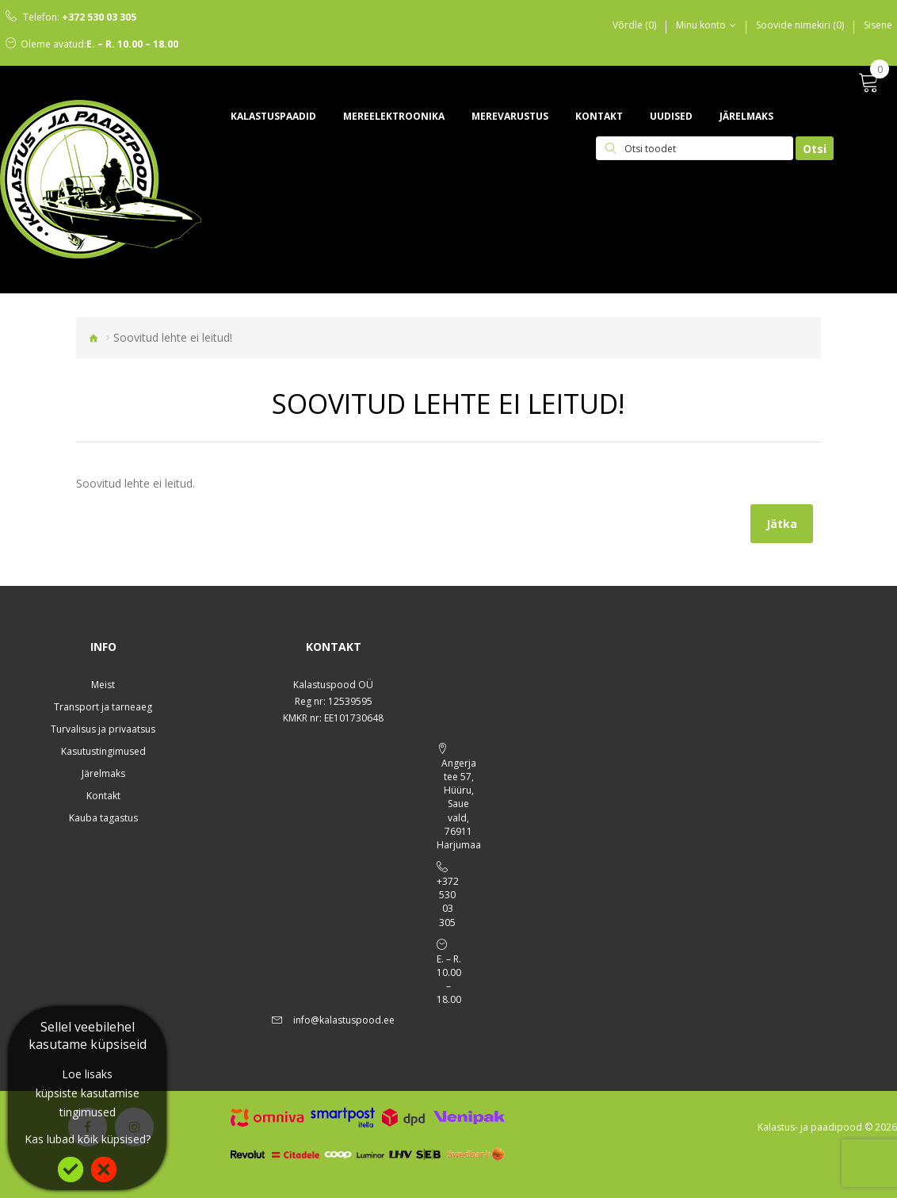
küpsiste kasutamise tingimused (87, 1102)
